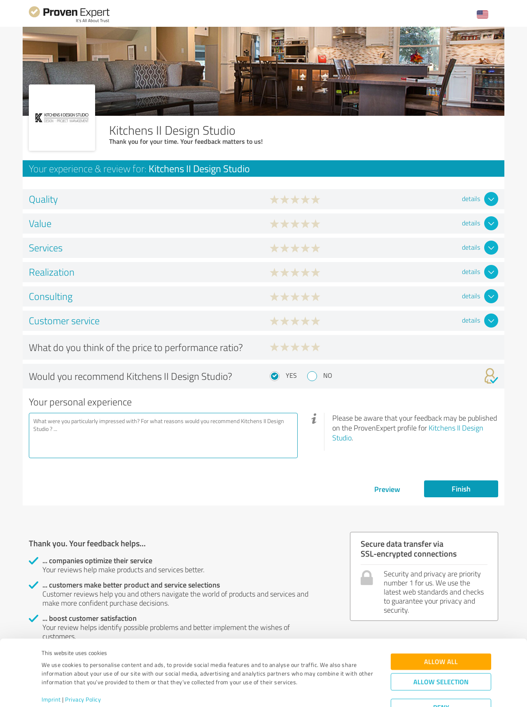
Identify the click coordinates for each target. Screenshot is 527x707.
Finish (461, 488)
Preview (387, 489)
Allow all (441, 630)
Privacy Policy (83, 668)
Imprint (51, 668)
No (327, 375)
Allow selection (441, 650)
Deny (441, 676)
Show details (315, 691)
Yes (291, 375)
